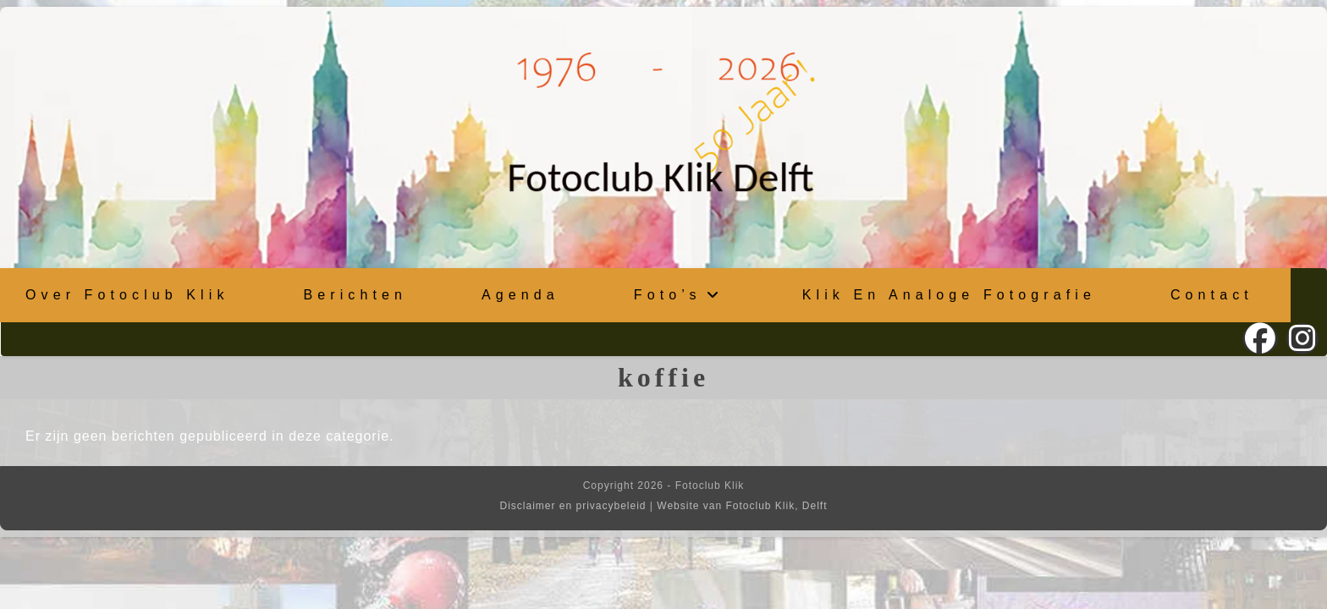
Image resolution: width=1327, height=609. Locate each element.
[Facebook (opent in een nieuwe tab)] (1260, 338)
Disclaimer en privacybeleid (572, 506)
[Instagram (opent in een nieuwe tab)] (1302, 338)
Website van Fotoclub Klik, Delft (742, 506)
